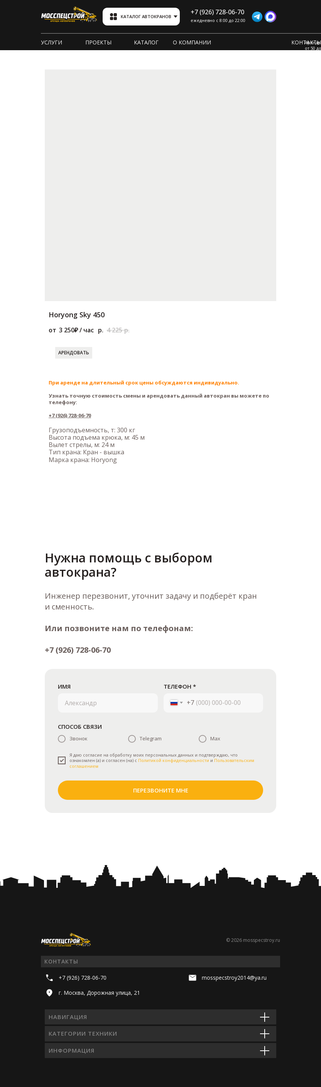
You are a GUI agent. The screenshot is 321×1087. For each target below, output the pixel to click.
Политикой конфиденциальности (173, 760)
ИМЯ (64, 686)
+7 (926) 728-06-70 (70, 415)
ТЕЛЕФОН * (180, 686)
